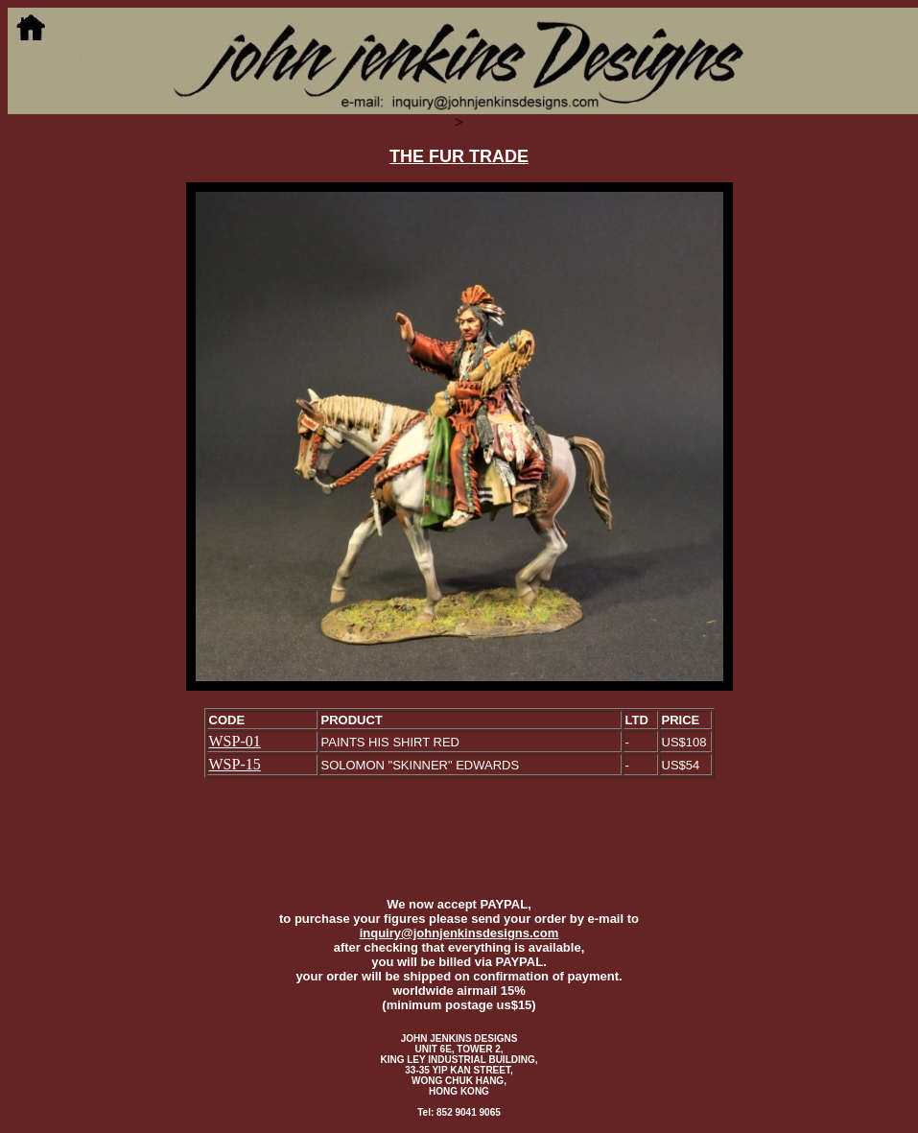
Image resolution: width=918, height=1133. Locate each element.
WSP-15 (235, 764)
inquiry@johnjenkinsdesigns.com (459, 933)
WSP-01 (235, 741)
